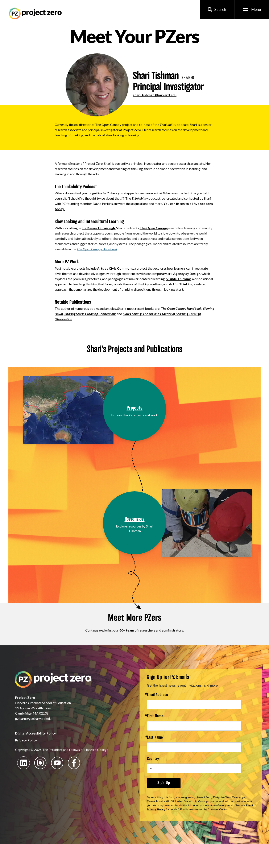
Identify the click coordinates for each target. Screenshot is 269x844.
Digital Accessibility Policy (35, 733)
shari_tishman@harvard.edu (155, 95)
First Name (155, 716)
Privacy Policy (26, 740)
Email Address (157, 695)
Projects (134, 408)
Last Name (155, 738)
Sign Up (163, 783)
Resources (135, 519)
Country (153, 759)
